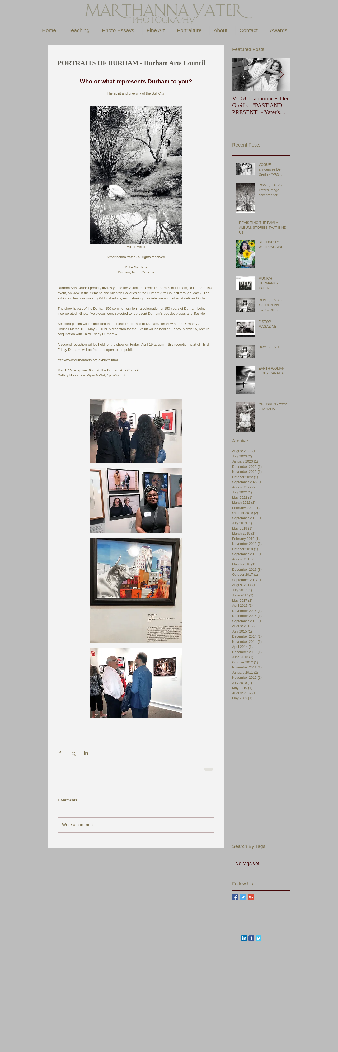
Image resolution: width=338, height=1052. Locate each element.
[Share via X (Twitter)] (73, 753)
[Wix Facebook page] (251, 938)
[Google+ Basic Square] (251, 897)
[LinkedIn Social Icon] (244, 938)
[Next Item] (281, 74)
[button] (81, 30)
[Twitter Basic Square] (243, 897)
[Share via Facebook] (60, 753)
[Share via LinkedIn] (85, 753)
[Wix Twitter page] (258, 938)
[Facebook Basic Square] (235, 897)
